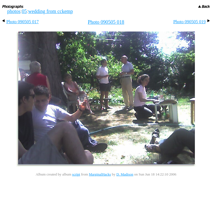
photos (13, 11)
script (76, 174)
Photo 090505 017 (20, 21)
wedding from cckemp (50, 11)
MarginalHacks (100, 174)
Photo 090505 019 (191, 21)
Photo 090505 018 (106, 22)
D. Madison (124, 174)
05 (24, 11)
